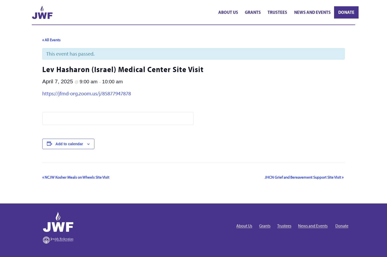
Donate (346, 12)
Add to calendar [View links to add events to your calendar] (69, 144)
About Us (228, 12)
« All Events (51, 39)
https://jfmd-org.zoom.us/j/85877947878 (86, 93)
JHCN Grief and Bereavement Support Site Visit (304, 177)
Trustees (277, 12)
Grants (253, 12)
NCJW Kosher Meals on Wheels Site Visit (75, 177)
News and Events (312, 12)
